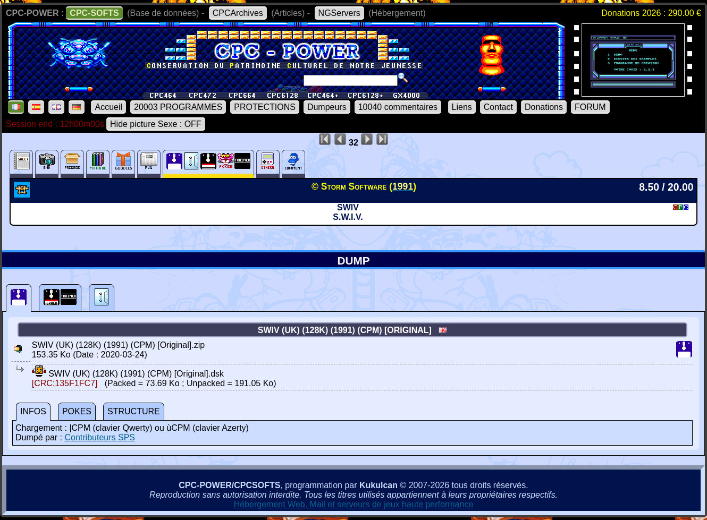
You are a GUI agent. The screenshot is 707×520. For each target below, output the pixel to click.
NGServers (339, 13)
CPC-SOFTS (94, 13)
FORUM (590, 107)
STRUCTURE (133, 411)
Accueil (108, 107)
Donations (544, 107)
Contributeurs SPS (99, 437)
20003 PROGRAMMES (178, 107)
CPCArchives (238, 13)
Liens (462, 107)
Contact (498, 107)
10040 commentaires (397, 107)
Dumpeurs (327, 107)
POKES (76, 411)
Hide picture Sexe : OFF (155, 124)
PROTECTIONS (265, 107)
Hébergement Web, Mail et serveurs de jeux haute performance (354, 504)
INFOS (33, 411)
